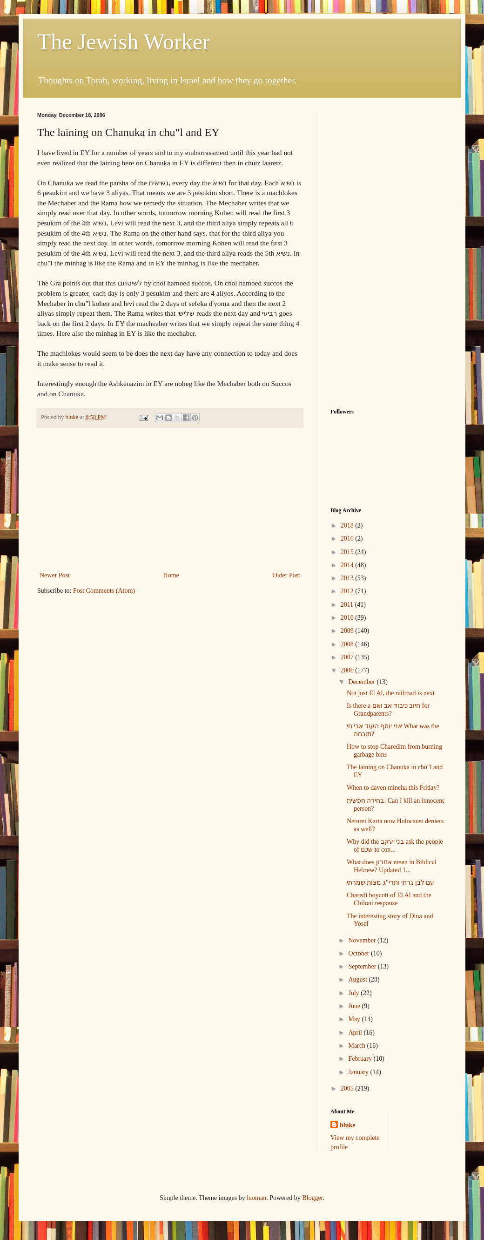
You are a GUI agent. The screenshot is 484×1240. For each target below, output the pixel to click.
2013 (348, 578)
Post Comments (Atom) (104, 590)
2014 (348, 565)
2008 (348, 644)
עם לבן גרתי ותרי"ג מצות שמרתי (390, 882)
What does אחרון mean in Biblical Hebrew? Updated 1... (392, 866)
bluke (347, 1125)
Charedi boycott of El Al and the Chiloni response (389, 899)
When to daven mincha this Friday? (393, 787)
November (362, 940)
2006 (348, 670)
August (358, 979)
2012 (348, 591)
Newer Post (55, 575)
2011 (348, 604)
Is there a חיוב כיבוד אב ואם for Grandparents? (388, 709)
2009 (348, 630)
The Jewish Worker (123, 41)
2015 (348, 552)
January (359, 1072)
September (362, 966)
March (357, 1045)
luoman (256, 1197)
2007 (348, 657)
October (359, 953)
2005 (348, 1088)
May (355, 1019)
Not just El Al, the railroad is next (391, 693)
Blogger (312, 1197)
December (362, 681)
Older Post (287, 575)
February (360, 1058)
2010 (348, 617)
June (355, 1006)
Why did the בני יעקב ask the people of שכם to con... (395, 845)
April (355, 1032)
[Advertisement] (170, 499)
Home (171, 575)
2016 (348, 538)
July (354, 992)
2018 (348, 525)
